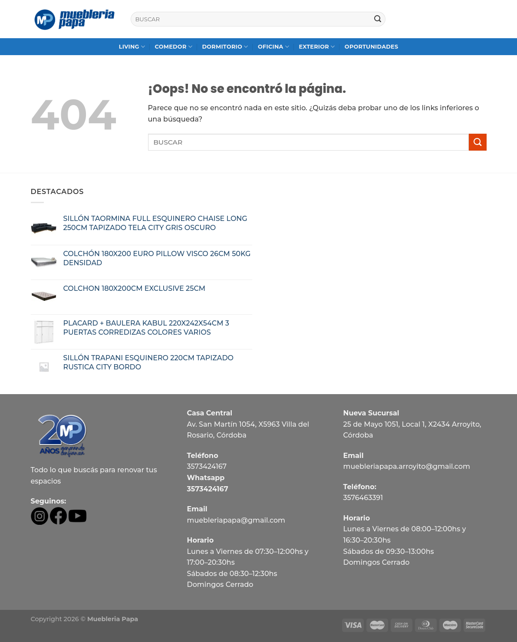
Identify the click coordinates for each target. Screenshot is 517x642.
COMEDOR (174, 47)
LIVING (132, 47)
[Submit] (377, 19)
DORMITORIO (225, 47)
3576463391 (363, 498)
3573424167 (207, 466)
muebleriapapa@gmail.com (236, 520)
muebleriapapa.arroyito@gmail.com (406, 466)
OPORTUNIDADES (371, 46)
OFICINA (273, 47)
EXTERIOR (317, 47)
